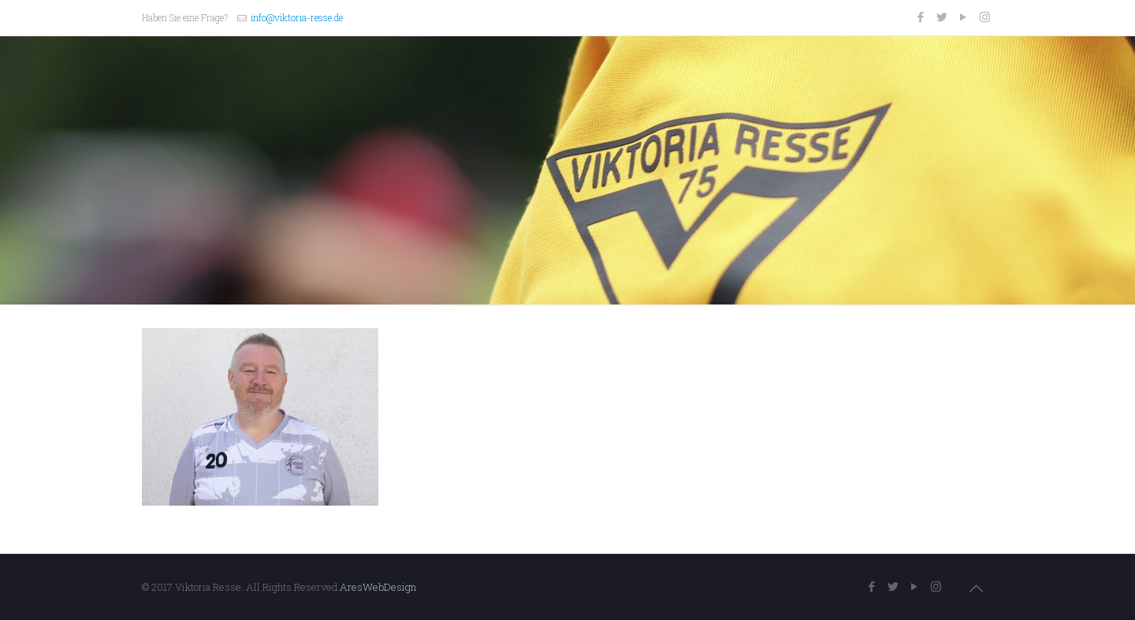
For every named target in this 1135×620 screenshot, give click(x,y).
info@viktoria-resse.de (297, 17)
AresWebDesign (378, 587)
